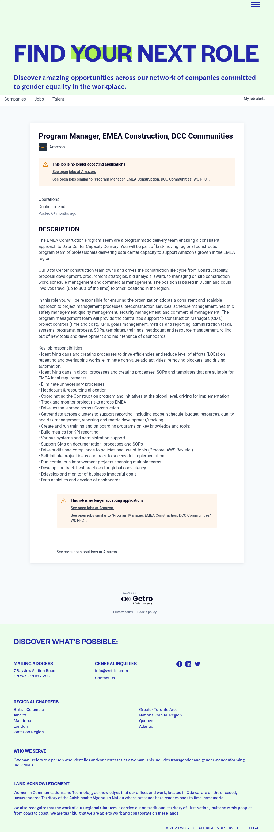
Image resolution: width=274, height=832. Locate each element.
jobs (39, 99)
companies (15, 99)
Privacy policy (123, 612)
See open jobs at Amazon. (74, 172)
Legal (254, 827)
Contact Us (105, 677)
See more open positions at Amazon (87, 552)
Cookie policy (147, 612)
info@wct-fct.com (111, 670)
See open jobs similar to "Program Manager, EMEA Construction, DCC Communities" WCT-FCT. (131, 179)
